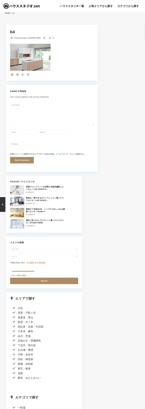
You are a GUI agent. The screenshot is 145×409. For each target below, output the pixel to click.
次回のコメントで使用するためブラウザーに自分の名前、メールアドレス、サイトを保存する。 (47, 154)
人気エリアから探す (101, 6)
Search (120, 144)
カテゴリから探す (128, 6)
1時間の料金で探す (113, 126)
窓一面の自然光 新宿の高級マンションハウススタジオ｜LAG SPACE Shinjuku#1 (120, 369)
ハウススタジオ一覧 (72, 6)
